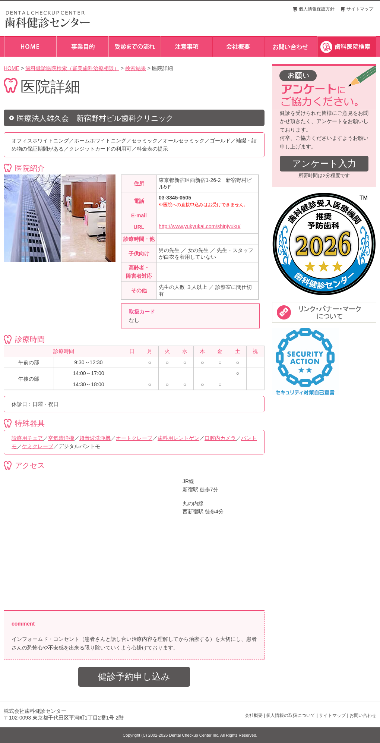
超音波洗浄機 (95, 438)
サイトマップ (359, 9)
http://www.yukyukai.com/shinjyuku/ (199, 226)
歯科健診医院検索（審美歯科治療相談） (72, 68)
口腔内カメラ (220, 438)
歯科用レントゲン (178, 438)
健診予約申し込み (134, 676)
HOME (11, 68)
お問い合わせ (362, 715)
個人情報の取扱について (290, 715)
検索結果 (135, 68)
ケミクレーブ (37, 446)
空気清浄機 (61, 438)
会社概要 (254, 715)
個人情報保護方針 (317, 9)
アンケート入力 (324, 163)
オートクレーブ (134, 438)
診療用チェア (27, 438)
